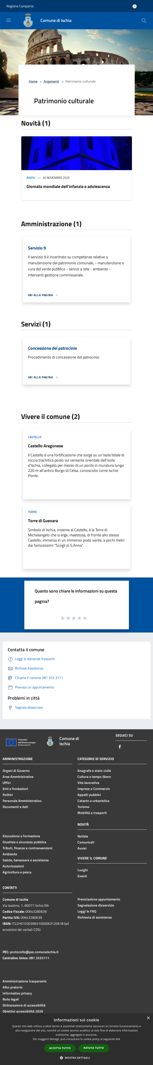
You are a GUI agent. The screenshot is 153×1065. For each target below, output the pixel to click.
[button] (76, 1058)
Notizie (82, 836)
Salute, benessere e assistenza (26, 860)
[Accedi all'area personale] (135, 6)
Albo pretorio (13, 987)
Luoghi (82, 870)
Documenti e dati (15, 806)
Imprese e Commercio (93, 788)
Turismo (83, 806)
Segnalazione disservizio (95, 905)
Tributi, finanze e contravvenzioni (27, 848)
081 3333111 (39, 957)
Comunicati (85, 842)
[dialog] (76, 1039)
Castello (34, 437)
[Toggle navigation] (8, 20)
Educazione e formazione (21, 836)
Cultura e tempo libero (94, 776)
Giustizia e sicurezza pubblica (24, 842)
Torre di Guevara (43, 520)
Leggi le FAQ (86, 911)
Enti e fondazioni (15, 788)
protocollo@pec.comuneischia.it (34, 951)
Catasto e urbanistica (93, 800)
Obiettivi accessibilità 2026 (23, 1011)
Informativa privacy (17, 993)
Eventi (82, 876)
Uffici (7, 782)
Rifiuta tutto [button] (93, 1048)
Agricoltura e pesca (17, 872)
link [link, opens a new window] (118, 1039)
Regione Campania (20, 6)
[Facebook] (120, 747)
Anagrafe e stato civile (94, 770)
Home (33, 81)
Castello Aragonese (45, 445)
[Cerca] (144, 20)
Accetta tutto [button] (60, 1048)
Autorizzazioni (13, 866)
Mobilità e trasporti (92, 812)
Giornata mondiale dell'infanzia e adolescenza (68, 186)
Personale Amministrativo (22, 800)
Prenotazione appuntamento (98, 899)
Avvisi (30, 177)
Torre (32, 511)
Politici (8, 794)
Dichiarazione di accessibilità (24, 1005)
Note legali (11, 999)
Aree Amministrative (18, 776)
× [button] (148, 1018)
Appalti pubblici (89, 794)
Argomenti (51, 81)
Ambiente (10, 854)
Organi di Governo (16, 770)
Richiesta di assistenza (94, 917)
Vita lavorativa (88, 782)
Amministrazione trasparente (24, 981)
